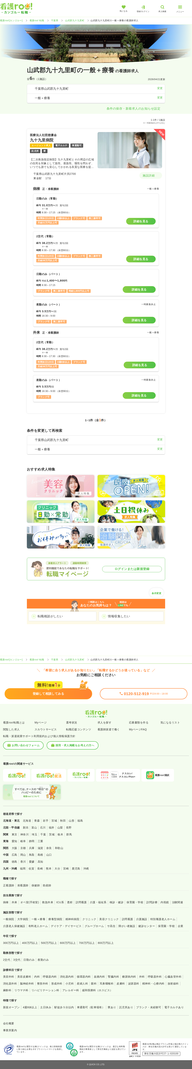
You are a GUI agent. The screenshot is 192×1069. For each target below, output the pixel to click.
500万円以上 (49, 942)
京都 (23, 848)
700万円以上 (87, 942)
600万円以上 (68, 942)
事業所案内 (10, 1030)
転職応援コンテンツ (78, 729)
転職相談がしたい (50, 616)
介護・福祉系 (98, 902)
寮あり (112, 1007)
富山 (34, 827)
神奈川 (24, 834)
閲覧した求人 (11, 729)
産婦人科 (82, 983)
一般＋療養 (38, 919)
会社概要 (8, 1023)
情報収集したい (119, 616)
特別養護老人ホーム (162, 919)
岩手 (45, 820)
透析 (70, 902)
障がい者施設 (126, 926)
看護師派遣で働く (109, 729)
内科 (37, 976)
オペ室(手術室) (29, 902)
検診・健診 (116, 902)
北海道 (27, 820)
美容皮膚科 (24, 976)
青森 (37, 820)
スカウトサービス (46, 729)
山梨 (60, 827)
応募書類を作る (138, 722)
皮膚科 (121, 983)
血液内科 (99, 976)
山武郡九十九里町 (74, 20)
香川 (23, 861)
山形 (71, 820)
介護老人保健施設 (14, 926)
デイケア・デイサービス (66, 926)
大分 (57, 868)
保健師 (35, 885)
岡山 (23, 854)
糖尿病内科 (129, 976)
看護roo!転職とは (14, 722)
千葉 (43, 834)
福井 (51, 827)
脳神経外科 (27, 983)
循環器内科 (84, 976)
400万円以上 (30, 942)
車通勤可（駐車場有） (91, 1007)
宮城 (54, 820)
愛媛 (32, 861)
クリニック (89, 919)
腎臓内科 (113, 976)
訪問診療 (151, 902)
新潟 (25, 827)
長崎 (40, 868)
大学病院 (22, 919)
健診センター (146, 926)
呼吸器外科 (155, 976)
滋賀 (40, 848)
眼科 (94, 983)
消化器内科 (67, 976)
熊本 (48, 868)
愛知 (14, 841)
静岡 (32, 841)
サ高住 (111, 926)
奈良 (49, 848)
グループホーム (94, 926)
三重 (40, 841)
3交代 (16, 959)
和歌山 (59, 848)
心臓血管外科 (173, 976)
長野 (69, 827)
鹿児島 (76, 868)
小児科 (69, 983)
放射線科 (173, 983)
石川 (43, 827)
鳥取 (32, 854)
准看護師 (22, 885)
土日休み (45, 1007)
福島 (80, 820)
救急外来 (47, 902)
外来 (14, 902)
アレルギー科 (70, 990)
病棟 (6, 902)
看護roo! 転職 (37, 20)
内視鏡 (165, 902)
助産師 (47, 885)
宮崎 (66, 868)
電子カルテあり (174, 1007)
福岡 (23, 868)
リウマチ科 (21, 990)
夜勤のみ (43, 959)
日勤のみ (29, 959)
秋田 (63, 820)
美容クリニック (109, 919)
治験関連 (177, 902)
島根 (40, 854)
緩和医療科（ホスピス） (97, 990)
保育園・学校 (135, 902)
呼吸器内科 (50, 976)
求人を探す (104, 722)
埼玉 (34, 834)
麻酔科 (7, 990)
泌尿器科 (133, 983)
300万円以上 (11, 942)
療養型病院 (55, 919)
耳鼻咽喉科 (106, 983)
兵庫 (32, 848)
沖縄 (86, 868)
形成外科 (56, 983)
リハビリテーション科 (45, 990)
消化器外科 (10, 983)
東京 (14, 834)
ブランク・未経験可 (148, 1007)
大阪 (14, 848)
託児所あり (126, 1007)
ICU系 (60, 902)
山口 (49, 854)
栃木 (60, 834)
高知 (40, 861)
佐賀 (31, 868)
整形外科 (42, 983)
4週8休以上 (30, 1007)
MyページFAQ (138, 729)
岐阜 (23, 841)
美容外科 (8, 976)
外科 (142, 976)
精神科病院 (72, 919)
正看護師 (8, 885)
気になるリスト (170, 722)
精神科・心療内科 (153, 983)
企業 (180, 926)
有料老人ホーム (38, 926)
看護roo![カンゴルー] (11, 20)
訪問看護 (81, 902)
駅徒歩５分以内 (64, 1007)
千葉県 (54, 20)
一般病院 (8, 919)
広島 (14, 854)
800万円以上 (106, 942)
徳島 (14, 861)
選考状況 (71, 722)
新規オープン (11, 1007)
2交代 (6, 959)
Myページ (41, 722)
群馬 (69, 834)
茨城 (52, 834)
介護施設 (141, 919)
